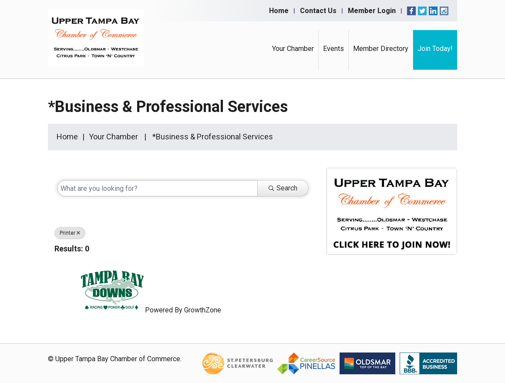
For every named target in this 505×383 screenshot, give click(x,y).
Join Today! (435, 48)
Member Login (372, 11)
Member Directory (380, 48)
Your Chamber (293, 48)
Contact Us (318, 11)
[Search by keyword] (157, 188)
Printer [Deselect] (70, 233)
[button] (297, 250)
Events (333, 48)
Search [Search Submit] (283, 188)
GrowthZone (202, 310)
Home (279, 11)
